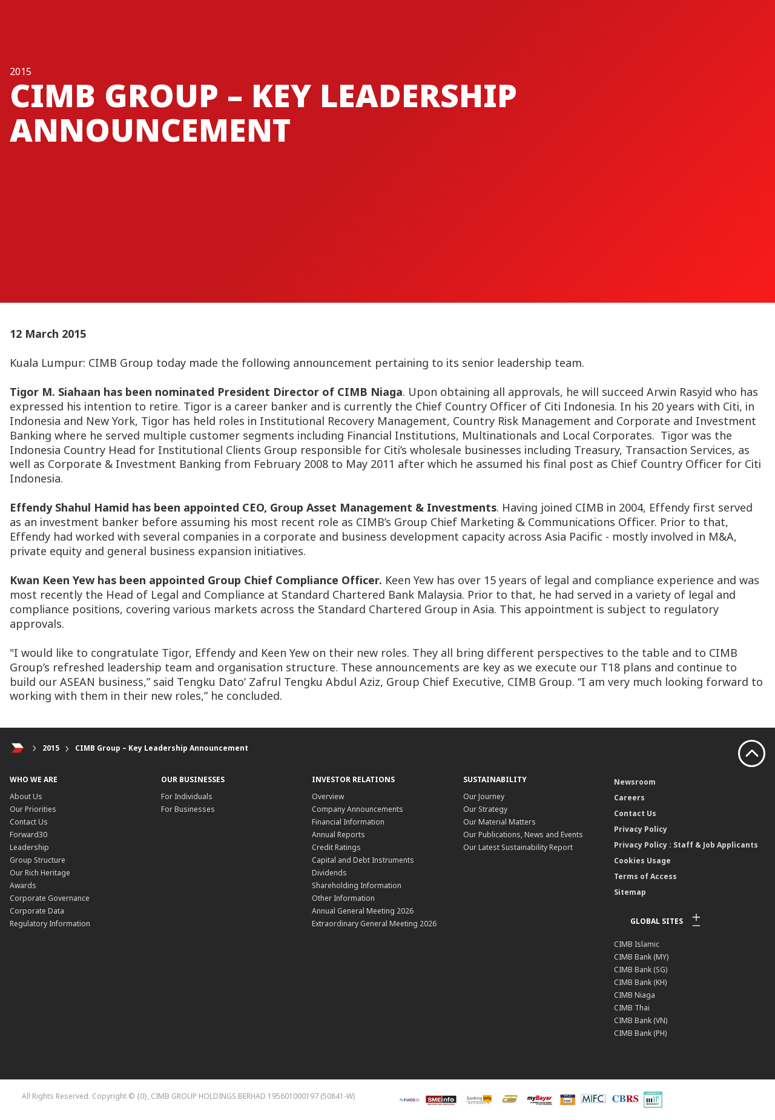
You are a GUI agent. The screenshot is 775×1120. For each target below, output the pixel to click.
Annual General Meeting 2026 (363, 911)
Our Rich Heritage (40, 873)
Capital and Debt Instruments (363, 860)
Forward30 (28, 834)
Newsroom (635, 782)
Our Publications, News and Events (523, 834)
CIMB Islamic (636, 944)
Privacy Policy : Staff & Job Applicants (686, 845)
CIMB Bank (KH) (640, 982)
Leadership (29, 847)
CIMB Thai (632, 1008)
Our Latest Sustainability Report (518, 847)
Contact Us (29, 822)
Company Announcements (357, 809)
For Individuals (187, 796)
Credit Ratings (336, 847)
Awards (23, 885)
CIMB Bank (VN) (640, 1020)
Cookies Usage (642, 860)
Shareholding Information (356, 885)
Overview (328, 796)
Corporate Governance (50, 898)
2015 (50, 748)
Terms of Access (645, 876)
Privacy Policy (640, 829)
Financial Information (348, 822)
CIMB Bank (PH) (640, 1033)
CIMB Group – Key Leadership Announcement (161, 748)
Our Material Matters (499, 822)
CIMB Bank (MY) (641, 957)
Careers (629, 797)
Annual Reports (338, 834)
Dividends (329, 873)
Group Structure (37, 860)
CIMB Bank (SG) (640, 969)
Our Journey (483, 796)
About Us (26, 796)
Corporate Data (37, 911)
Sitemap (630, 892)
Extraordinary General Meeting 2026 (374, 923)
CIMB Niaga (634, 995)
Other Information (343, 898)
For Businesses (188, 809)
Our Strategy (485, 809)
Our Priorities (33, 809)
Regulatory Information (50, 923)
